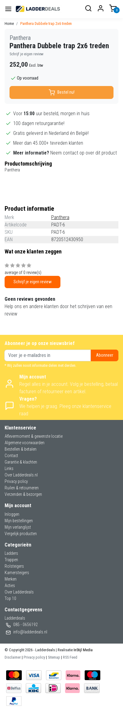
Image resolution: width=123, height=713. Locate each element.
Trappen (11, 559)
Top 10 (10, 598)
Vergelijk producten (21, 533)
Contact (11, 455)
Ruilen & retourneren (22, 487)
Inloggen (12, 514)
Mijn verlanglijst (18, 527)
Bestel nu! (62, 92)
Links (9, 468)
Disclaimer (13, 657)
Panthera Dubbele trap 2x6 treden (46, 23)
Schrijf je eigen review (27, 54)
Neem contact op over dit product (83, 153)
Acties (10, 585)
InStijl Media (83, 650)
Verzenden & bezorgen (23, 494)
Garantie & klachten (21, 462)
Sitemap (54, 657)
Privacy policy (16, 481)
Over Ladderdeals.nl (21, 474)
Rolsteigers (14, 566)
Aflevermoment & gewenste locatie (34, 436)
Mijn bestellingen (19, 520)
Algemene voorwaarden (24, 442)
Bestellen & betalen (21, 449)
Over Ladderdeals (19, 592)
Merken (11, 579)
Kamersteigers (17, 572)
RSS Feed (70, 657)
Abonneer (104, 355)
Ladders (11, 553)
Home (9, 23)
